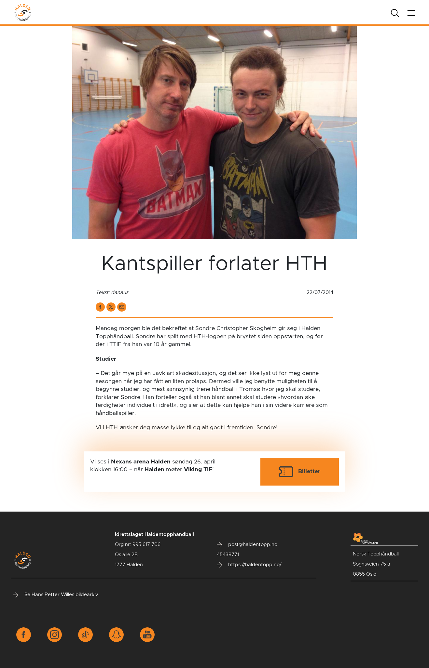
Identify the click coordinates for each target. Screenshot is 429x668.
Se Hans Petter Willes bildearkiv (55, 594)
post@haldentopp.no (247, 544)
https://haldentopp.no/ (249, 565)
